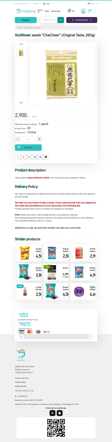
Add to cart (24, 147)
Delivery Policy (21, 386)
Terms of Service (22, 378)
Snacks (38, 28)
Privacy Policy (20, 382)
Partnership (55, 11)
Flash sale (81, 19)
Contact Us (21, 396)
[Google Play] (52, 413)
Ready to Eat (28, 28)
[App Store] (60, 413)
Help (46, 4)
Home (19, 28)
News (47, 11)
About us (40, 11)
